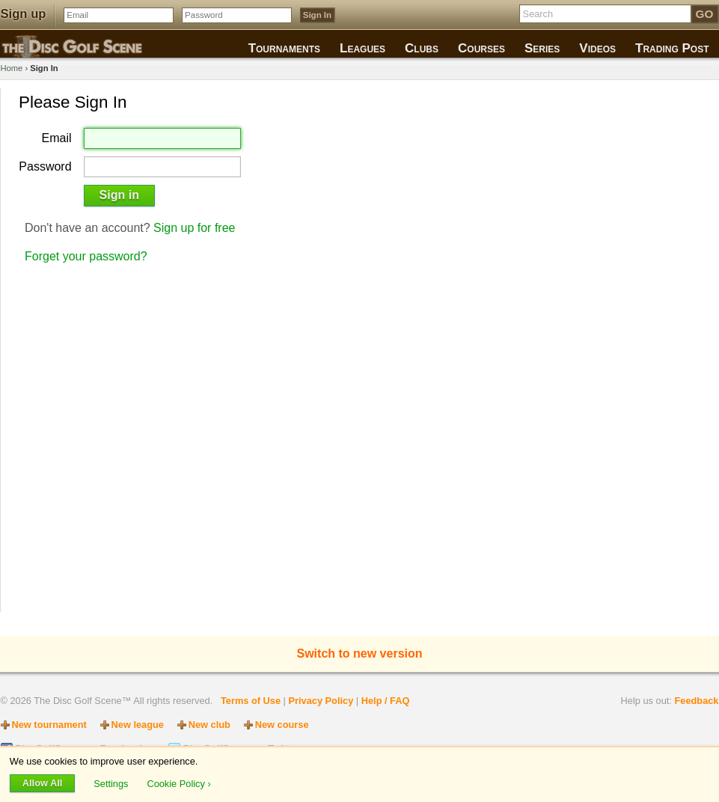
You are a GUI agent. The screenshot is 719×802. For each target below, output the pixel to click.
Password (45, 167)
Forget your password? (86, 256)
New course (282, 724)
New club (209, 724)
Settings (112, 783)
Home (12, 68)
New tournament (49, 724)
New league (137, 724)
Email (57, 138)
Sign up (23, 14)
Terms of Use (251, 700)
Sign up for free (194, 227)
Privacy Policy (320, 700)
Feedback (696, 700)
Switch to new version (359, 653)
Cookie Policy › (178, 783)
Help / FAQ (385, 700)
